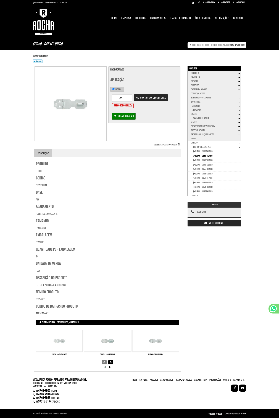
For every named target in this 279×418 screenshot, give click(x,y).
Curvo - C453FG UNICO (155, 354)
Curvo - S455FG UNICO (204, 191)
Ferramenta (216, 110)
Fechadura (216, 106)
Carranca (216, 85)
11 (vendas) (46, 394)
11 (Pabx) (45, 391)
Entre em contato (214, 223)
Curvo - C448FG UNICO (107, 354)
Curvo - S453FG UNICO (204, 182)
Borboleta (216, 73)
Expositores (216, 102)
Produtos (140, 18)
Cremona (216, 143)
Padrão (116, 89)
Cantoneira (216, 77)
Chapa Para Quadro (216, 90)
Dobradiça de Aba (216, 94)
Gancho (216, 114)
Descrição (43, 153)
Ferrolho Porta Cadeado (216, 147)
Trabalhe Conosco (180, 18)
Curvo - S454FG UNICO (204, 187)
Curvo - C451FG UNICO (203, 156)
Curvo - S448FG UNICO (204, 174)
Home (114, 18)
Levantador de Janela (216, 118)
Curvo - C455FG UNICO (204, 169)
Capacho (216, 81)
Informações (222, 18)
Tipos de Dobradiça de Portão (216, 135)
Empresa (126, 18)
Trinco (216, 139)
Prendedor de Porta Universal (216, 126)
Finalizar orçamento (124, 116)
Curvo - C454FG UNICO (59, 354)
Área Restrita (202, 18)
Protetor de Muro (216, 131)
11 (238, 2)
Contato (238, 18)
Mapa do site (238, 379)
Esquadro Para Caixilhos (216, 98)
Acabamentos (157, 18)
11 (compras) (46, 398)
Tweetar (38, 61)
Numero (216, 122)
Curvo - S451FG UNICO (203, 178)
